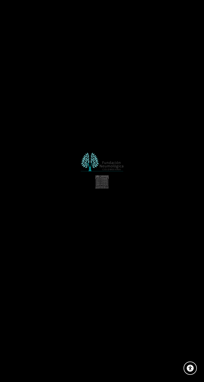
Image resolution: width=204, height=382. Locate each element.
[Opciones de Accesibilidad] (190, 368)
